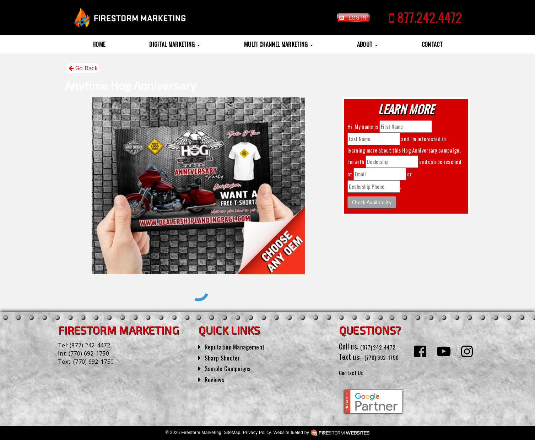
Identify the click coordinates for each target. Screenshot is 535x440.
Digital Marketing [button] (174, 44)
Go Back (83, 68)
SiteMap (232, 432)
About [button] (367, 44)
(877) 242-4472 (90, 345)
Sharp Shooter (225, 357)
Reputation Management (239, 346)
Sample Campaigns (231, 368)
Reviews (216, 379)
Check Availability (371, 202)
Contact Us (354, 372)
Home (98, 44)
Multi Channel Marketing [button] (278, 44)
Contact (432, 44)
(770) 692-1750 (89, 353)
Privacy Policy (257, 432)
